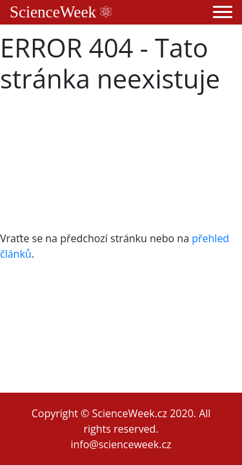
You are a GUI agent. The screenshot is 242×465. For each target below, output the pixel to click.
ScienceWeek (61, 12)
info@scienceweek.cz (120, 444)
